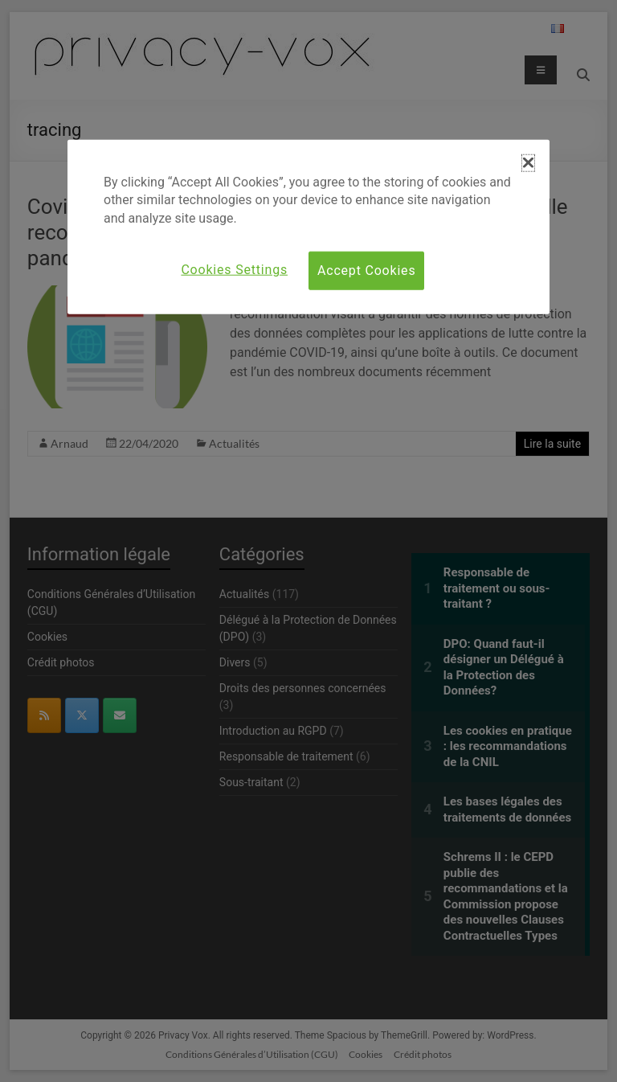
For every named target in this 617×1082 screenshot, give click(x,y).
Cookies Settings (234, 269)
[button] (528, 163)
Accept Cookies (366, 270)
